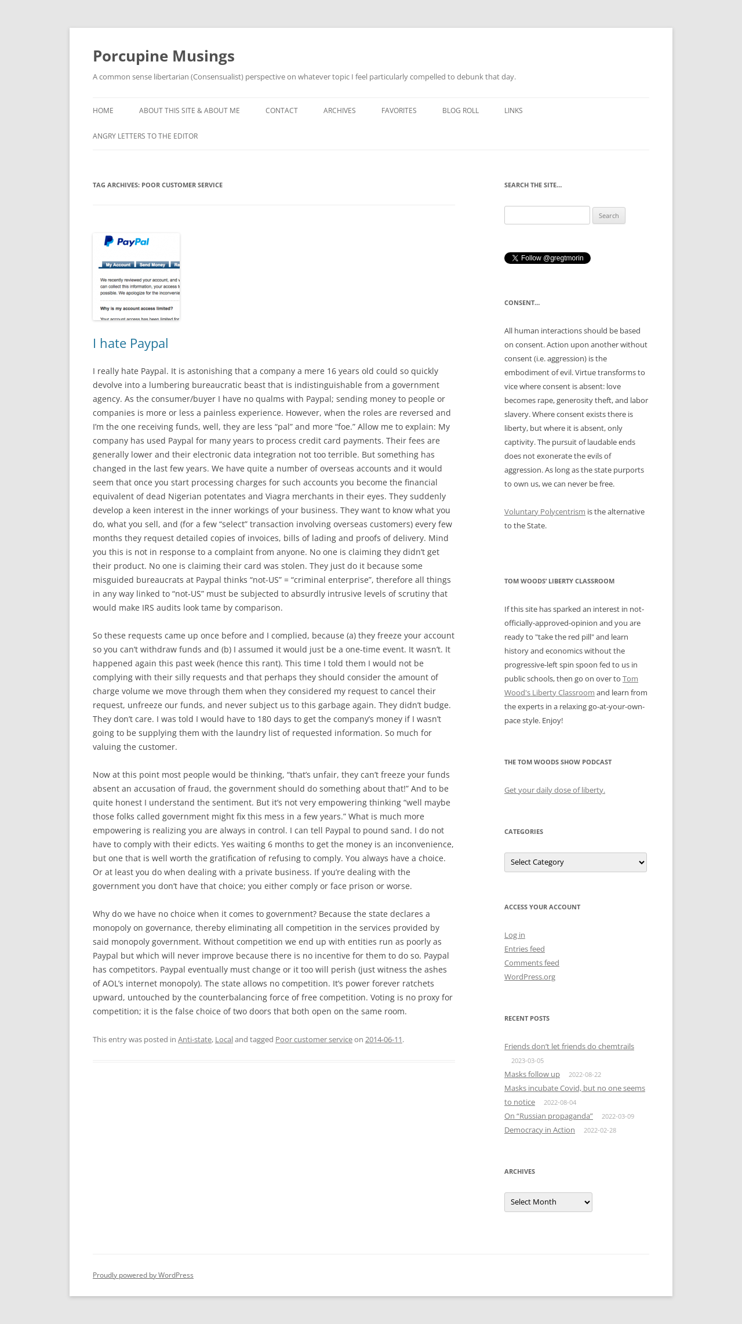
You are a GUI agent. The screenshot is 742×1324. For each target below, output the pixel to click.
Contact (281, 110)
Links (513, 110)
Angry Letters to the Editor (145, 136)
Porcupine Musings (164, 55)
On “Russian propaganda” (548, 1116)
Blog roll (460, 110)
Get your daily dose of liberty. (554, 790)
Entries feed (524, 949)
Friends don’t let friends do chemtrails (569, 1046)
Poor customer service (313, 1039)
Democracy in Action (539, 1130)
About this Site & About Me (189, 110)
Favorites (399, 110)
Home (103, 110)
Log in (514, 935)
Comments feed (531, 962)
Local (224, 1039)
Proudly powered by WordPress (143, 1275)
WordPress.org (529, 976)
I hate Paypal (131, 342)
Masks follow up (532, 1074)
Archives (339, 110)
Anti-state (195, 1039)
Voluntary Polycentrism (544, 511)
